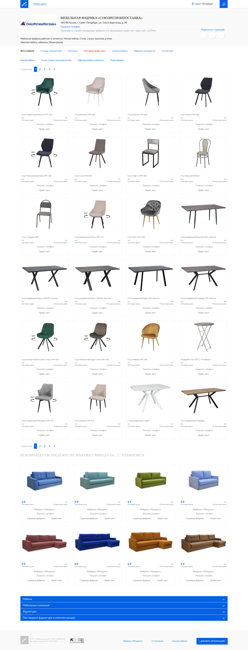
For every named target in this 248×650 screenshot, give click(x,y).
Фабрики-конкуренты (145, 50)
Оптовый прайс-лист (95, 50)
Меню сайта (39, 4)
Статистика (167, 50)
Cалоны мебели (120, 50)
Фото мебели (27, 50)
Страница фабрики (36, 518)
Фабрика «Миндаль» (133, 641)
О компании (157, 641)
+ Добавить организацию (212, 641)
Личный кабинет (179, 641)
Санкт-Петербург (203, 3)
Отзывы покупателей (51, 50)
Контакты (72, 50)
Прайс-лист (44, 129)
